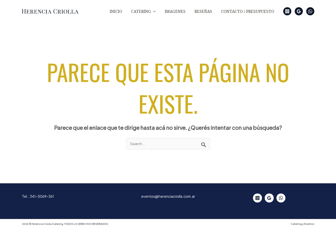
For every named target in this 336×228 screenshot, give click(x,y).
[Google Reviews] (299, 11)
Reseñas (203, 11)
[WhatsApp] (310, 11)
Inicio (116, 11)
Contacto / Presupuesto (247, 11)
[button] (153, 11)
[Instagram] (287, 11)
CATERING (143, 11)
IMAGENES (175, 11)
